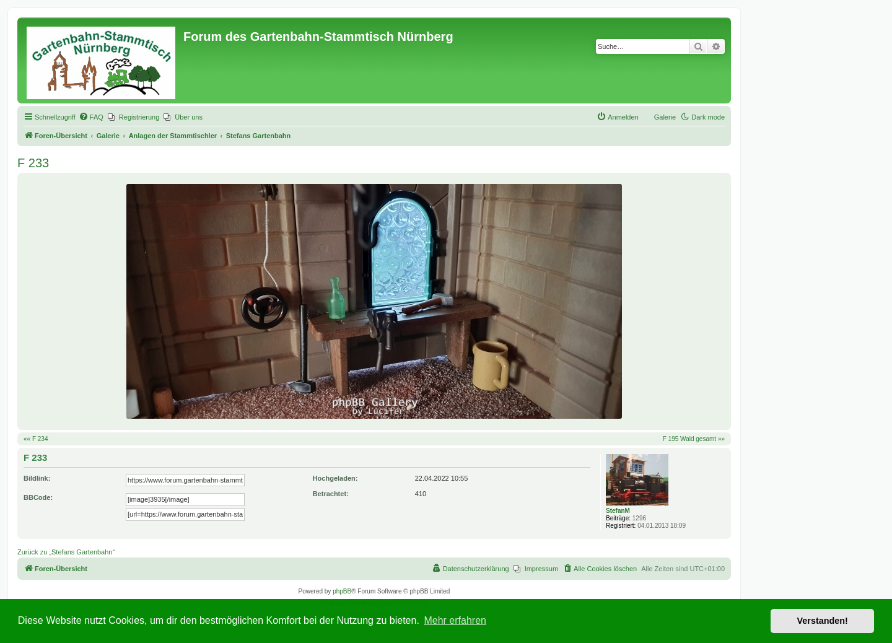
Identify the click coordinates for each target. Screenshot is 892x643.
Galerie (665, 117)
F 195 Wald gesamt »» (694, 438)
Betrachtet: (331, 493)
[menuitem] (91, 117)
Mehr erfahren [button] (455, 620)
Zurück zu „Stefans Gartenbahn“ (66, 552)
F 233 (33, 163)
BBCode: (38, 497)
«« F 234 (36, 438)
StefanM (618, 510)
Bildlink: (37, 478)
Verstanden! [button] (822, 621)
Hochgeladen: (335, 478)
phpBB (342, 591)
